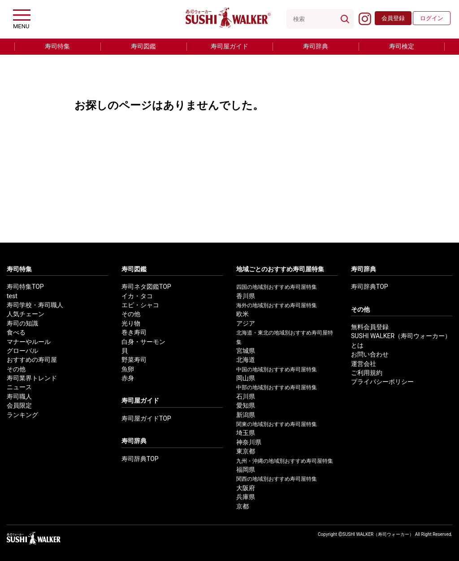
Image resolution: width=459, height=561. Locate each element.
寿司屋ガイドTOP (146, 418)
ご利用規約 (366, 373)
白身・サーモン (143, 342)
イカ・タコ (137, 296)
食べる (16, 332)
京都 (242, 506)
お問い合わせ (370, 354)
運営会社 (363, 364)
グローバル (22, 351)
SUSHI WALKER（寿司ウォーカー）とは (401, 340)
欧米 (242, 314)
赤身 (127, 378)
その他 (16, 369)
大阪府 (245, 488)
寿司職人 (19, 396)
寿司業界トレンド (32, 378)
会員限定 (19, 405)
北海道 (245, 360)
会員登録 (393, 18)
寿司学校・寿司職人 (35, 305)
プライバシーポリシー (382, 382)
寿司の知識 (22, 323)
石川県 (245, 396)
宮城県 (245, 351)
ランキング (22, 415)
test (12, 296)
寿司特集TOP (25, 286)
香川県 (245, 296)
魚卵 (127, 369)
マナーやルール (29, 342)
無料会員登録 (370, 327)
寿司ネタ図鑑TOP (146, 286)
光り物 (130, 323)
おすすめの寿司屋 (32, 360)
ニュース (19, 387)
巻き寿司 (134, 332)
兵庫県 (245, 497)
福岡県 (245, 469)
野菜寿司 (134, 360)
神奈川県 (248, 442)
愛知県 (245, 405)
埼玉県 (245, 433)
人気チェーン (25, 314)
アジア (245, 323)
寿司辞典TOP (140, 459)
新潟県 (245, 415)
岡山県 (245, 378)
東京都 (245, 451)
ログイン (431, 18)
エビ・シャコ (140, 305)
